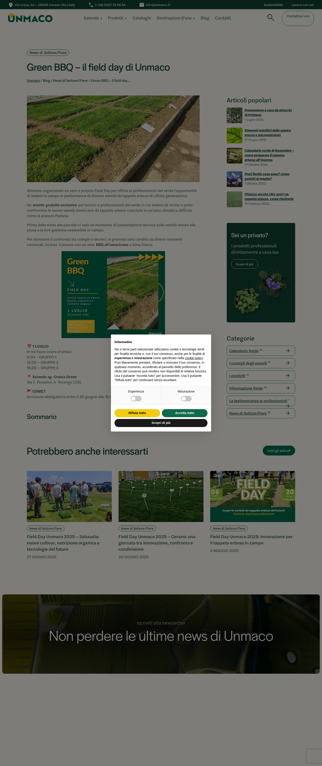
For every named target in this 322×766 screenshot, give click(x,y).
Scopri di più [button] (161, 423)
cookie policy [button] (194, 358)
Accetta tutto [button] (184, 413)
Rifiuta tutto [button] (137, 413)
